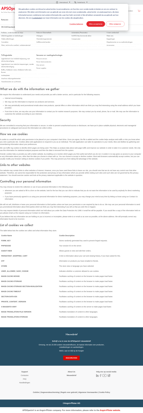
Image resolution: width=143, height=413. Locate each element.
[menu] (65, 10)
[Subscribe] (71, 358)
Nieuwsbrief (71, 375)
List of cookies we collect (48, 83)
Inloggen (114, 11)
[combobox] (71, 17)
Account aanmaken (126, 11)
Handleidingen (24, 383)
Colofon (36, 392)
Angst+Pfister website (110, 410)
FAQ (24, 379)
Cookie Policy (104, 392)
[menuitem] (43, 10)
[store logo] (11, 10)
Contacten (25, 375)
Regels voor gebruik (69, 392)
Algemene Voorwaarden (88, 392)
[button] (63, 2)
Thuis (3, 24)
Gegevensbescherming (50, 392)
